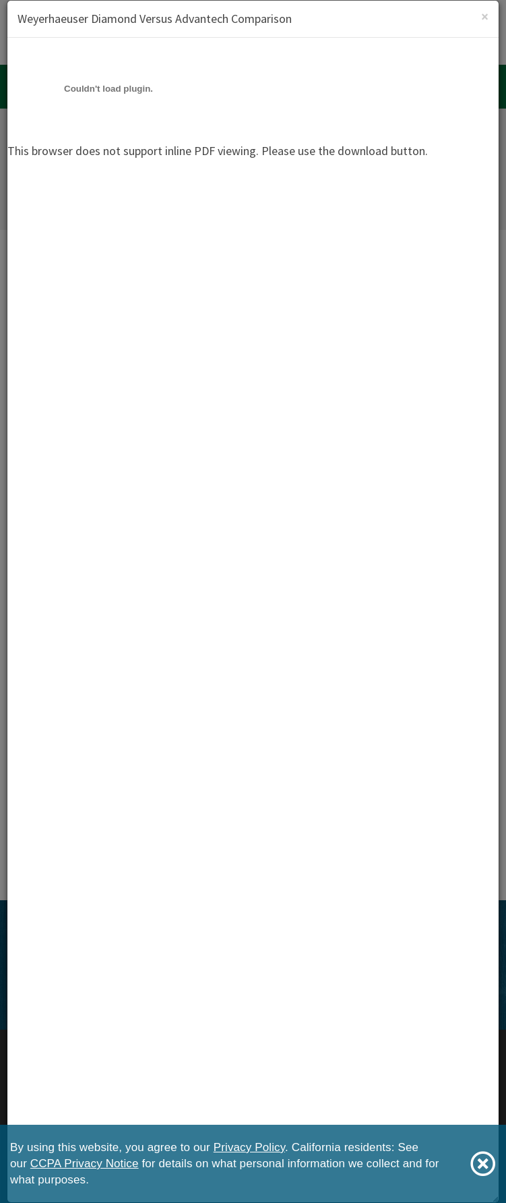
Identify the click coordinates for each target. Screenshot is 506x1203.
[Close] (484, 16)
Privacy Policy (249, 1147)
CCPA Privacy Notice (84, 1163)
